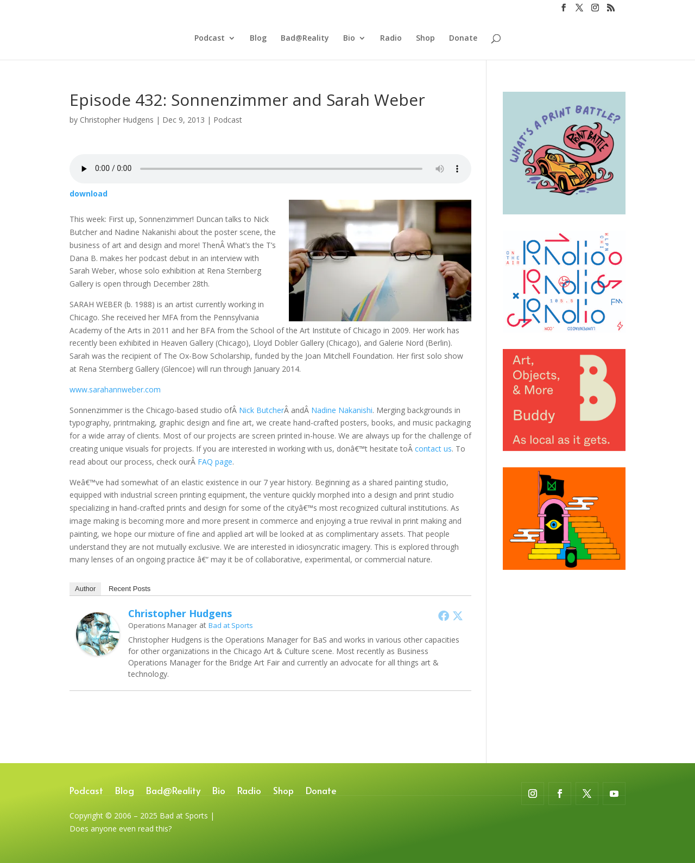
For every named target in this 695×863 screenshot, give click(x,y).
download (89, 193)
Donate (463, 38)
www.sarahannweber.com (115, 389)
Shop (425, 38)
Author (85, 589)
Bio (349, 38)
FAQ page (215, 461)
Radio (391, 38)
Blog (258, 38)
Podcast (209, 38)
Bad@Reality (305, 38)
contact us (433, 448)
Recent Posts (129, 589)
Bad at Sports (230, 625)
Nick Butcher (261, 410)
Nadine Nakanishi (341, 410)
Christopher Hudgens (117, 120)
